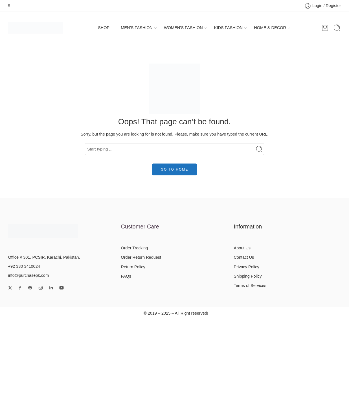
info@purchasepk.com (28, 275)
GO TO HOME (174, 169)
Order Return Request (141, 257)
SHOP (103, 27)
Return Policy (133, 267)
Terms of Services (250, 285)
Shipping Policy (248, 276)
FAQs (126, 276)
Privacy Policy (246, 267)
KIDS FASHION (228, 28)
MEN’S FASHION (137, 28)
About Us (242, 248)
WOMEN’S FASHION (183, 28)
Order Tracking (134, 248)
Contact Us (244, 257)
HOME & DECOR (270, 28)
